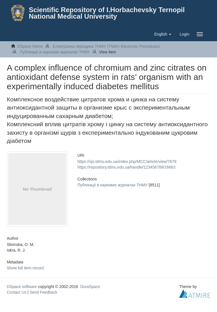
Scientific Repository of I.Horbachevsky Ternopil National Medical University (107, 13)
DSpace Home (30, 46)
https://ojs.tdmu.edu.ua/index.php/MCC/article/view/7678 (126, 161)
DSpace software (22, 286)
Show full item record (25, 268)
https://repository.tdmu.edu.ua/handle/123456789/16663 (126, 167)
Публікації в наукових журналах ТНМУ (55, 52)
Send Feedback (43, 292)
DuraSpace (90, 286)
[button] (162, 34)
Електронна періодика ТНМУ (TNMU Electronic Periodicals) (106, 46)
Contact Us (16, 292)
